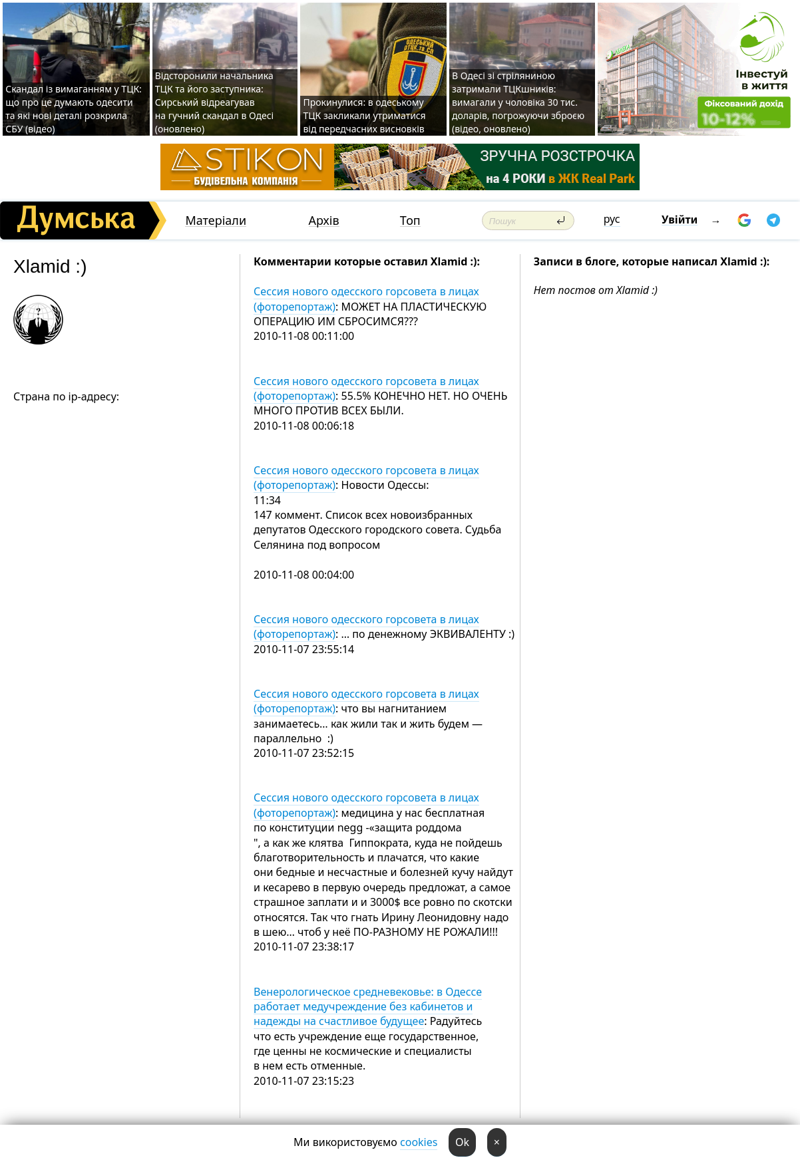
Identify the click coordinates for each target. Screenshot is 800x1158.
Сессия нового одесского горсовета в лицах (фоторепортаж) (366, 298)
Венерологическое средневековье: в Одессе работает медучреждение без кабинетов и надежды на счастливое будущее (368, 1006)
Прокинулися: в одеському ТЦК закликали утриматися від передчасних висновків (364, 115)
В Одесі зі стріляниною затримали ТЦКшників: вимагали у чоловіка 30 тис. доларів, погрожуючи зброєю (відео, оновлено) (518, 102)
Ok (462, 1142)
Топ (410, 220)
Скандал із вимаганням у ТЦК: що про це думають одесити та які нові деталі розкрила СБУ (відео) (73, 108)
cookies (418, 1142)
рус (612, 219)
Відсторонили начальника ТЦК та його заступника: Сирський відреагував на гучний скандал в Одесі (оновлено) (214, 102)
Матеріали (215, 220)
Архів (324, 220)
